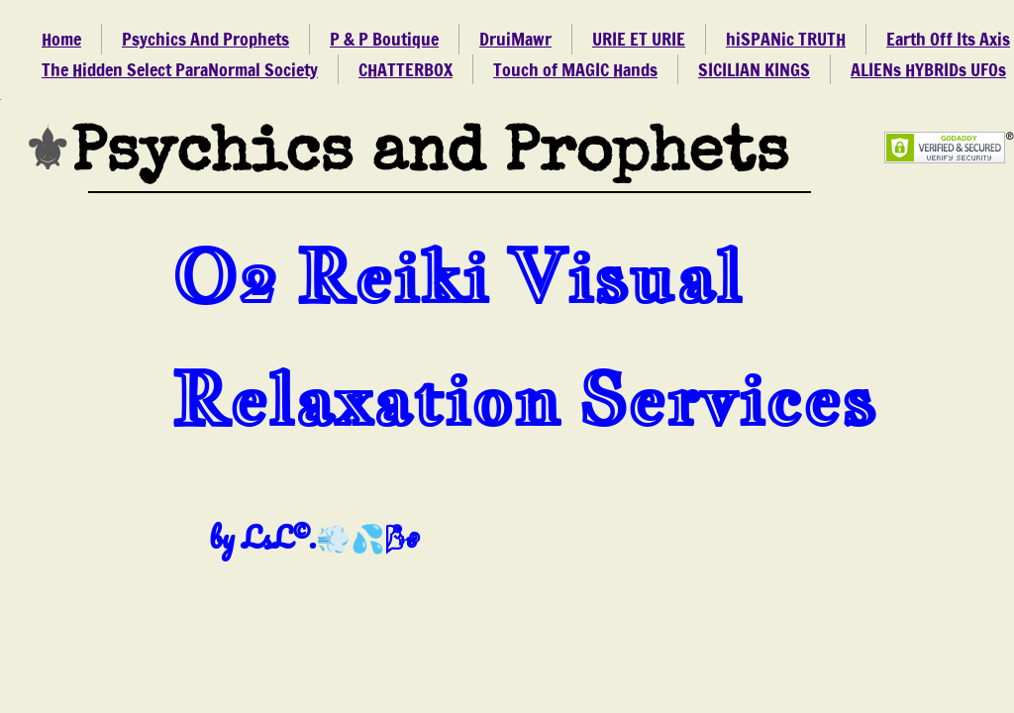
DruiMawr (515, 38)
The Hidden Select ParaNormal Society (180, 69)
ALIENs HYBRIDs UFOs (928, 69)
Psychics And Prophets (205, 38)
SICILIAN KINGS (754, 69)
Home (61, 38)
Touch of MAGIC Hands (575, 69)
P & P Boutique (384, 38)
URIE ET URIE (638, 38)
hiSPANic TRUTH (786, 38)
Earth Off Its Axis (948, 38)
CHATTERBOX (405, 69)
